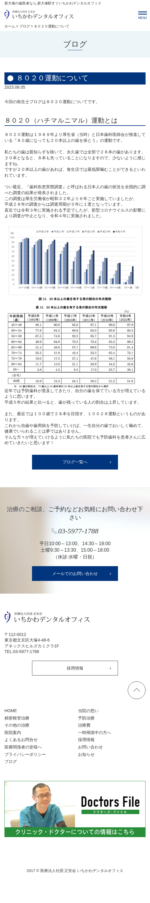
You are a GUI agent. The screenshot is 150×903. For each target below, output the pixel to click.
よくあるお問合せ (21, 739)
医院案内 (12, 732)
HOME (10, 710)
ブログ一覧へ (75, 461)
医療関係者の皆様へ (23, 747)
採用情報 (75, 668)
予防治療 (86, 718)
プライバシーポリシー (25, 754)
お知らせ (86, 754)
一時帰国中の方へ (94, 732)
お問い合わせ (90, 747)
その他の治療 (16, 725)
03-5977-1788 (26, 651)
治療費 (84, 725)
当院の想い (88, 710)
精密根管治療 (16, 718)
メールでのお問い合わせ (75, 573)
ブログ (10, 761)
